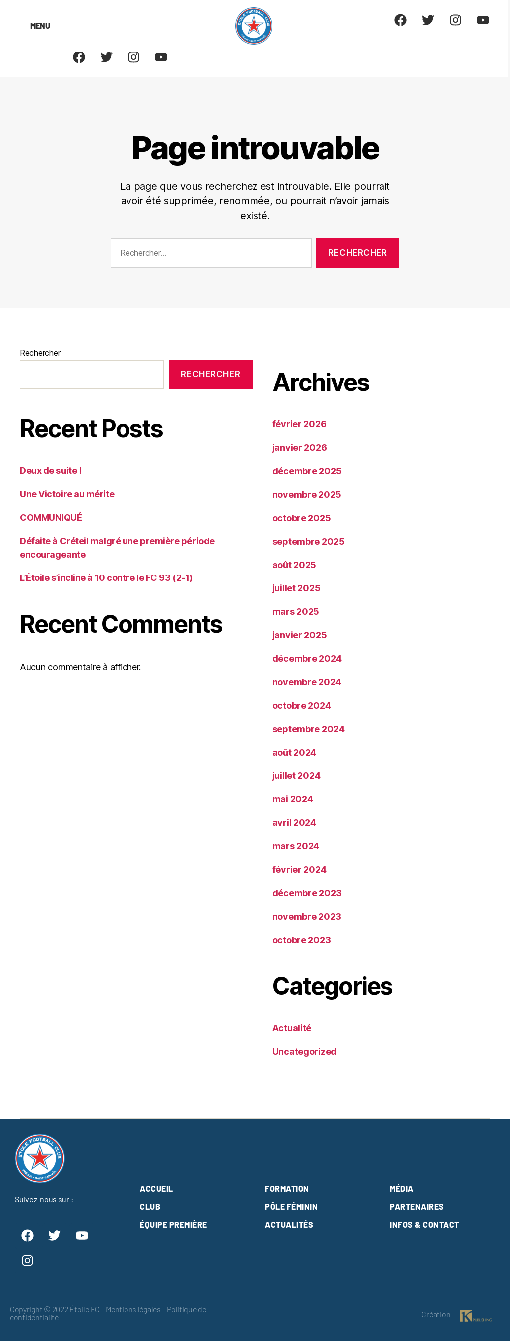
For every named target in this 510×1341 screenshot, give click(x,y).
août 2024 (294, 752)
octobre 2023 (301, 940)
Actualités (289, 1224)
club (150, 1206)
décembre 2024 (307, 658)
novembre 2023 (307, 916)
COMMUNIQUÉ (51, 517)
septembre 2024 (308, 729)
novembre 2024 (307, 682)
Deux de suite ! (50, 470)
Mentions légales (133, 1309)
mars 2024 (296, 846)
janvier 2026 (299, 447)
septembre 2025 (308, 541)
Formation (287, 1188)
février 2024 (299, 869)
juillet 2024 (296, 775)
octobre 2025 (301, 518)
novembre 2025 (307, 494)
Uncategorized (304, 1051)
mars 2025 (296, 611)
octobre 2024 (301, 705)
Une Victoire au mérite (67, 494)
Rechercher (40, 353)
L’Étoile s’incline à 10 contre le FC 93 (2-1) (106, 578)
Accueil (156, 1188)
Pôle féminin (291, 1206)
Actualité (292, 1028)
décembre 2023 (307, 893)
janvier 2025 (299, 635)
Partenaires (417, 1206)
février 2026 (299, 424)
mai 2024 (292, 799)
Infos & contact (424, 1224)
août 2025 (294, 565)
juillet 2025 (296, 588)
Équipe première (173, 1224)
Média (402, 1188)
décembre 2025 (307, 471)
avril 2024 (294, 822)
